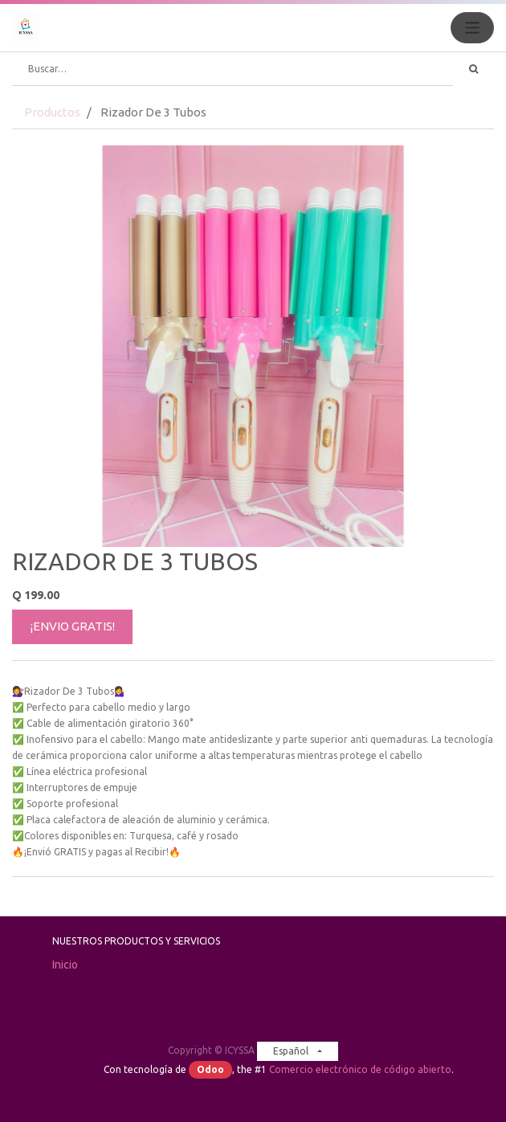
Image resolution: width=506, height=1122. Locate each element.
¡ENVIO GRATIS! (73, 626)
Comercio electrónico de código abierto (360, 1069)
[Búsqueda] (473, 69)
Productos (52, 112)
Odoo (210, 1069)
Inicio (65, 964)
